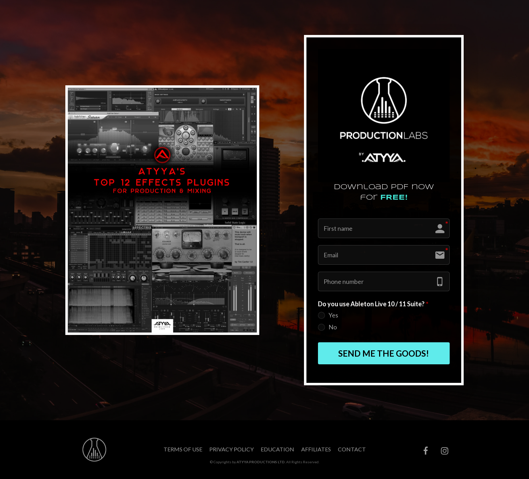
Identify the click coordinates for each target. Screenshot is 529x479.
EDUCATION (277, 449)
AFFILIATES (316, 449)
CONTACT (352, 449)
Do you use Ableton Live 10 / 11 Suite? (373, 304)
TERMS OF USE (183, 449)
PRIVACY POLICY (231, 449)
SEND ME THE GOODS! (383, 353)
